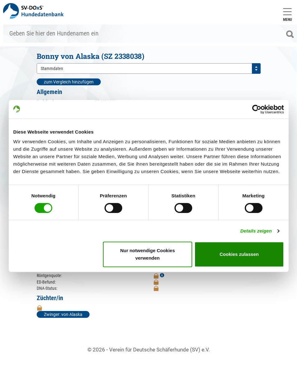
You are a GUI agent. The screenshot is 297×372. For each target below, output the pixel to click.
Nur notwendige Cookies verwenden (147, 254)
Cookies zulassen (239, 254)
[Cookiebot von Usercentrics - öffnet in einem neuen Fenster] (257, 109)
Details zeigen (256, 230)
